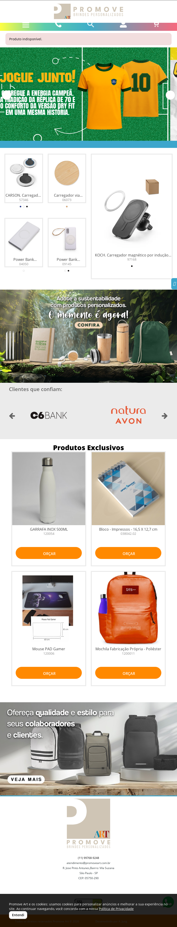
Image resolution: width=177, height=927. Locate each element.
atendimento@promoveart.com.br (88, 863)
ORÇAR (49, 553)
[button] (6, 95)
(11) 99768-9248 (88, 858)
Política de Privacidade (116, 909)
